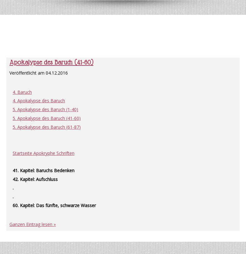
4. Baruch (22, 92)
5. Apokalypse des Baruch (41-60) (47, 118)
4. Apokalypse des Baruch (39, 101)
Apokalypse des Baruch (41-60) (51, 62)
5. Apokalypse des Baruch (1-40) (45, 109)
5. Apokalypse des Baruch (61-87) (47, 127)
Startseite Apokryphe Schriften (43, 153)
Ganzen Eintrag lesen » (32, 224)
